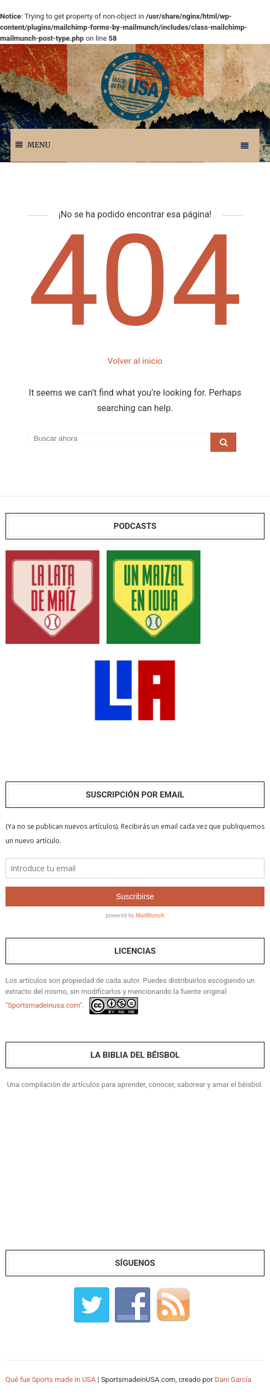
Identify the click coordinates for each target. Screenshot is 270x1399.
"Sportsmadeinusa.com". (45, 1005)
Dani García (233, 1379)
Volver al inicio (135, 361)
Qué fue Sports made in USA (51, 1379)
